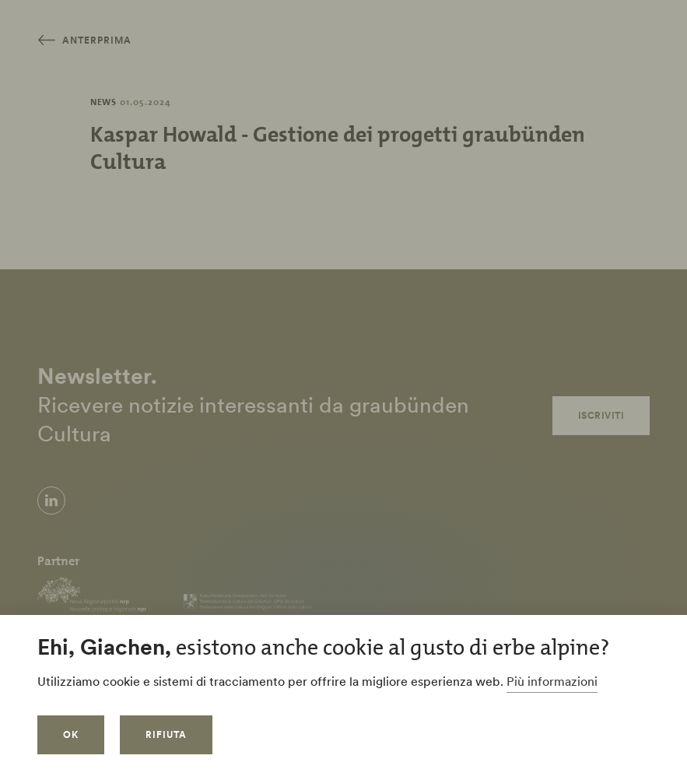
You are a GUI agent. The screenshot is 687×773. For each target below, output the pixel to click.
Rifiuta (166, 734)
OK (71, 734)
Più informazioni (552, 681)
